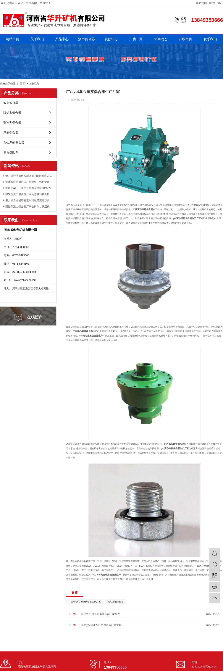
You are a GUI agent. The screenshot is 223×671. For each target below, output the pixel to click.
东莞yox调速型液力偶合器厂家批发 (101, 625)
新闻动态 (160, 39)
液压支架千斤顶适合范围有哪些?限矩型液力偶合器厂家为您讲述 (29, 188)
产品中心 (62, 39)
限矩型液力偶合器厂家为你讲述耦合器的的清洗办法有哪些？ (29, 194)
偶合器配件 (10, 152)
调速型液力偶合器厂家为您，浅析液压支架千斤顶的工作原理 (29, 181)
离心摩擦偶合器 (13, 142)
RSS (212, 3)
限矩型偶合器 (12, 112)
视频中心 (111, 39)
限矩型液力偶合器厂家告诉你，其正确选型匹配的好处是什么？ (29, 206)
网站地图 (201, 3)
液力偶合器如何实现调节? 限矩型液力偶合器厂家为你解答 (29, 175)
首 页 (23, 83)
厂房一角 (136, 39)
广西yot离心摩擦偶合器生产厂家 (85, 601)
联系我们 (210, 39)
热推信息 (34, 83)
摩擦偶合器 (10, 132)
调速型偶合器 (12, 122)
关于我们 (37, 39)
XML (220, 3)
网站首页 (12, 39)
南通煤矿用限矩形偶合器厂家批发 (100, 614)
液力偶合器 (86, 39)
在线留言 (185, 39)
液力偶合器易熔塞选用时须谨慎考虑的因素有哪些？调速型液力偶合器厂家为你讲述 (29, 200)
